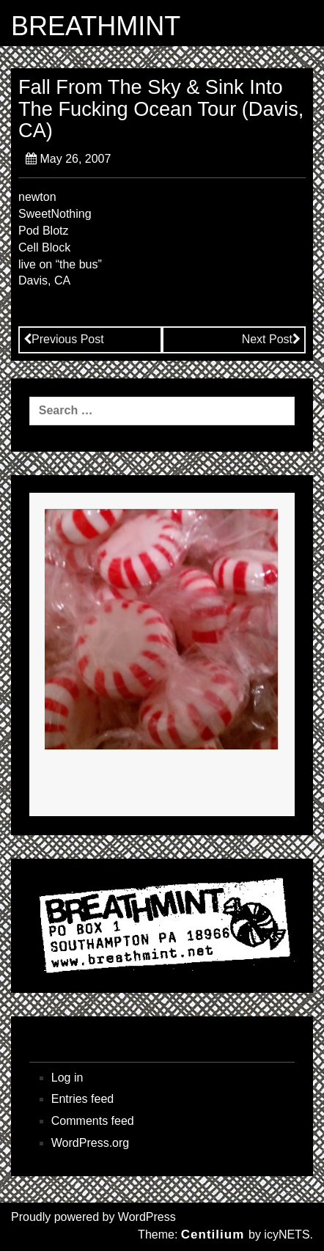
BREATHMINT (95, 26)
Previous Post (63, 339)
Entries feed (82, 1099)
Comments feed (92, 1121)
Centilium (212, 1234)
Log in (67, 1077)
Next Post (271, 339)
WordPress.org (90, 1143)
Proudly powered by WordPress (93, 1217)
